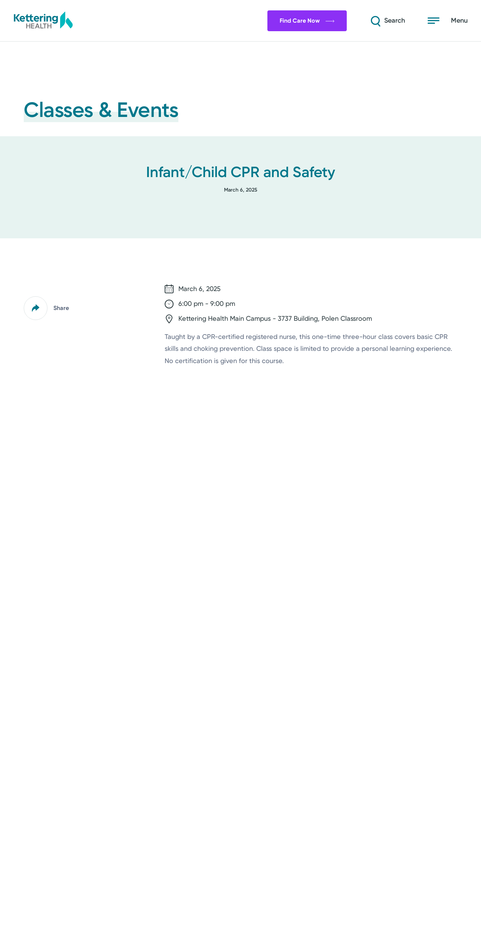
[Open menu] (448, 20)
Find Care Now (304, 20)
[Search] (386, 21)
